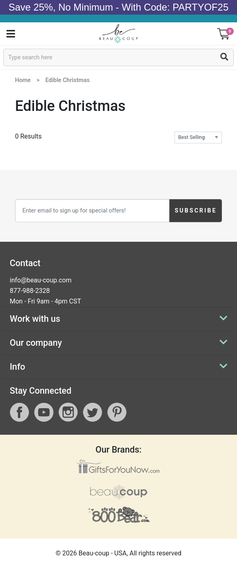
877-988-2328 (30, 291)
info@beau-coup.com (40, 280)
